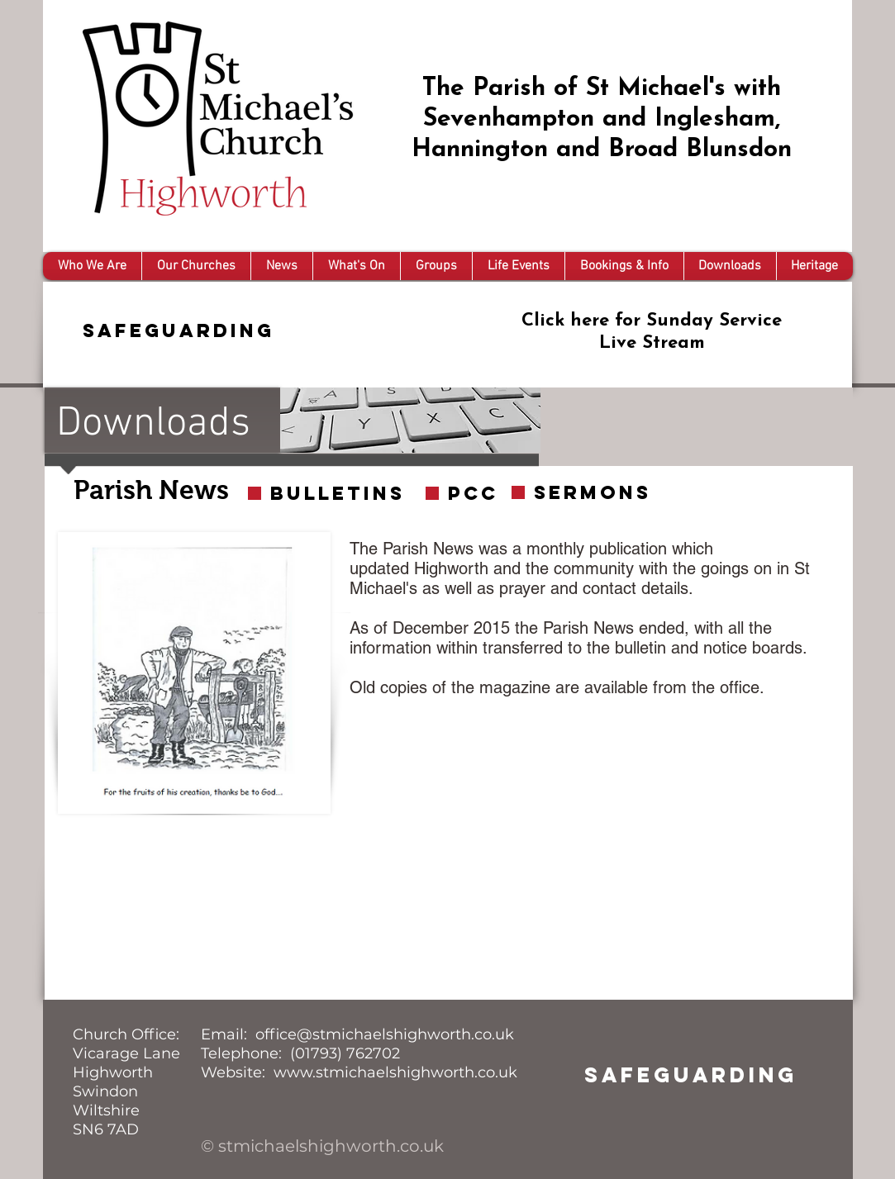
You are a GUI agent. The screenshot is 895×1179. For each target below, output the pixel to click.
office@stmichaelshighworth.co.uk (384, 1034)
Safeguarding (178, 330)
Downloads (153, 424)
